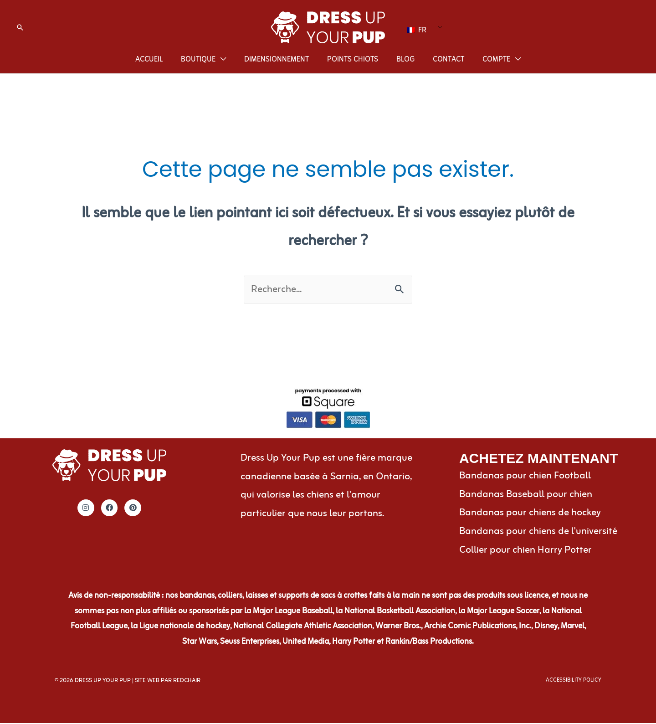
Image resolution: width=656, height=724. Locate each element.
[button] (20, 27)
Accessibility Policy (573, 681)
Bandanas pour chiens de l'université (538, 532)
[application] (220, 60)
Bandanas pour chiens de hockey (530, 513)
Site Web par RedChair (167, 681)
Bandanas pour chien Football (525, 476)
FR (416, 29)
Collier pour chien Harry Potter (525, 551)
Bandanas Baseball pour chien (525, 495)
